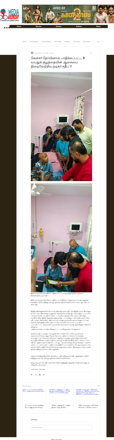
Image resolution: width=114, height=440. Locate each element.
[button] (59, 26)
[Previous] (26, 14)
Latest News (42, 369)
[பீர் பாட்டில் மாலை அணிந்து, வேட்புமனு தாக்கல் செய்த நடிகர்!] (35, 395)
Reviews (67, 41)
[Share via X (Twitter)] (35, 374)
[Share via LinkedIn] (40, 374)
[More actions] (91, 53)
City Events (86, 41)
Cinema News (34, 41)
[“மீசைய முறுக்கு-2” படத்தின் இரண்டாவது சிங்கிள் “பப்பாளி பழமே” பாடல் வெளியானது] (61, 395)
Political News (46, 41)
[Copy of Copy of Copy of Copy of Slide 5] (76, 19)
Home (24, 41)
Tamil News (57, 41)
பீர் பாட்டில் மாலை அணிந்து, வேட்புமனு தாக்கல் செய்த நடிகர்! (34, 406)
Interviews (76, 41)
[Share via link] (44, 374)
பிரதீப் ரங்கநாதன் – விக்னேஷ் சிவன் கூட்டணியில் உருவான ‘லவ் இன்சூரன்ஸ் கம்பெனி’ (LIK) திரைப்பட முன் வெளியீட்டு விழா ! (88, 406)
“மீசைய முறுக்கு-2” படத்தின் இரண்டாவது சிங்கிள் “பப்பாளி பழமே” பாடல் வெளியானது (61, 406)
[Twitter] (7, 27)
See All (98, 385)
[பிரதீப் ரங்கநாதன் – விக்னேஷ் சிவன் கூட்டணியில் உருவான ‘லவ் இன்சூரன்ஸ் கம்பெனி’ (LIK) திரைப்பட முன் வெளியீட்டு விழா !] (88, 395)
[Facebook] (4, 27)
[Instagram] (9, 27)
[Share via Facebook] (31, 374)
